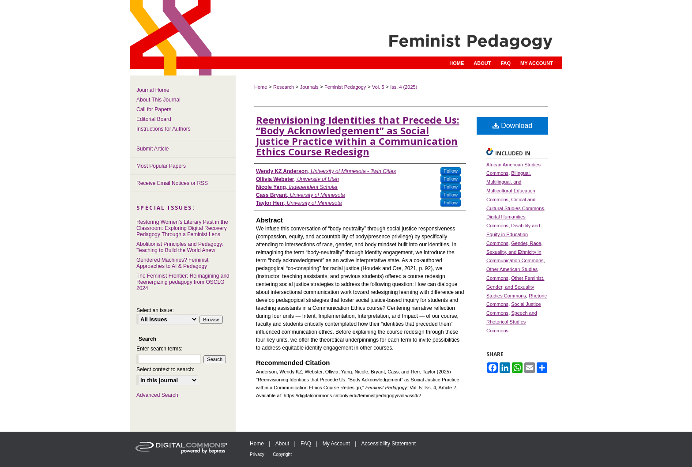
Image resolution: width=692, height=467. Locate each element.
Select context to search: (165, 369)
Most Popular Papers (161, 166)
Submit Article (152, 149)
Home (260, 87)
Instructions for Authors (163, 129)
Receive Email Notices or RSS (172, 183)
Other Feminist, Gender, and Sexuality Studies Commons (515, 286)
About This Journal (158, 100)
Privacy (257, 454)
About (282, 444)
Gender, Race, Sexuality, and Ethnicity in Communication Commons (515, 252)
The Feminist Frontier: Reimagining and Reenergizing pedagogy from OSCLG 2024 (182, 282)
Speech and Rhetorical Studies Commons (511, 321)
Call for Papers (153, 109)
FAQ (306, 444)
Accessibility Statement (388, 444)
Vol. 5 (378, 87)
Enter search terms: (159, 349)
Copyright (282, 454)
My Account (336, 444)
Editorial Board (153, 119)
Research (283, 87)
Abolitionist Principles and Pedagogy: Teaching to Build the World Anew (179, 247)
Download (513, 125)
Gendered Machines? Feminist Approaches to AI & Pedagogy (172, 263)
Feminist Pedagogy (345, 87)
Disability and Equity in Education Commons (513, 234)
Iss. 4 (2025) (403, 87)
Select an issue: (155, 310)
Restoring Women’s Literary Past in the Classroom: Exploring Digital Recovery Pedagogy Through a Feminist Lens (182, 228)
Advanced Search (157, 395)
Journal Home (152, 90)
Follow (451, 170)
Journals (309, 87)
